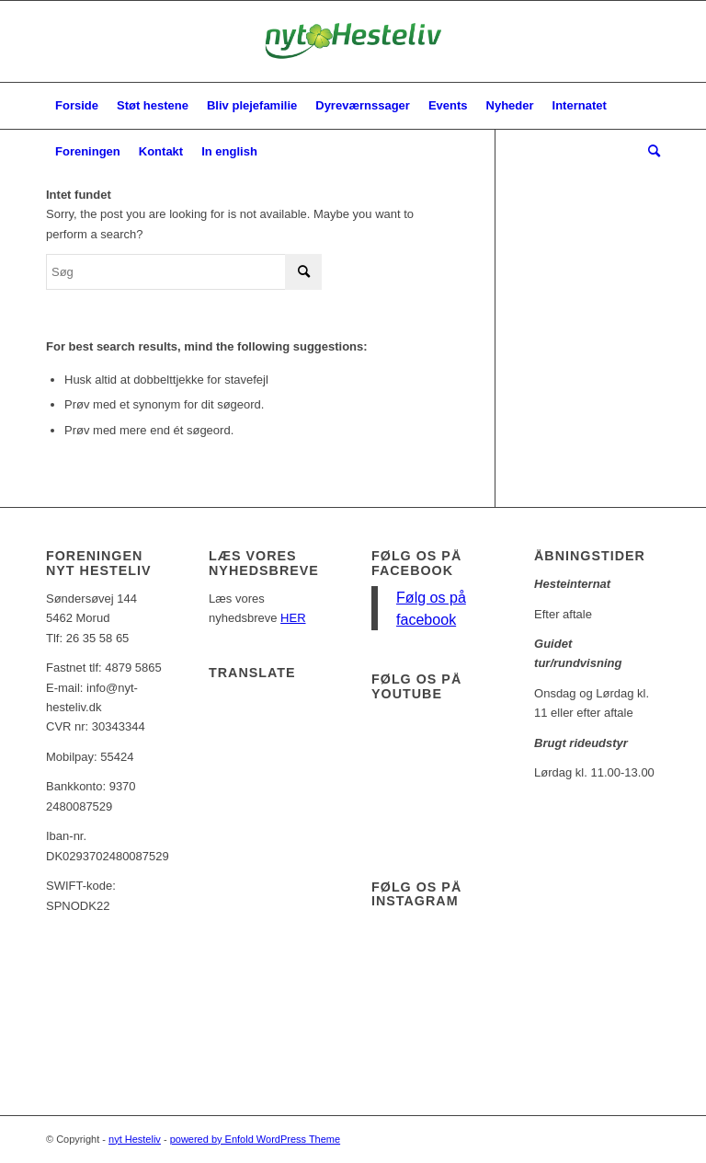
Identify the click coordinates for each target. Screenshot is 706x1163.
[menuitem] (77, 106)
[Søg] (649, 152)
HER (292, 618)
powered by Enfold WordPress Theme (255, 1139)
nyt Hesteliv (134, 1139)
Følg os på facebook (416, 563)
